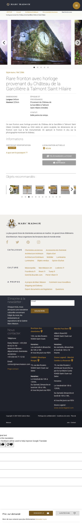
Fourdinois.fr (30, 271)
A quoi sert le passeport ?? (17, 153)
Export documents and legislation (38, 289)
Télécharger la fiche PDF (59, 156)
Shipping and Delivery (33, 286)
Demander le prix (41, 513)
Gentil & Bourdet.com (33, 275)
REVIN (46, 148)
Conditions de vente (63, 416)
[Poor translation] (9, 444)
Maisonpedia (30, 268)
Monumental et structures (50, 12)
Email (33, 301)
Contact (73, 422)
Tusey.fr (52, 271)
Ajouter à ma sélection (67, 513)
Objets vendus (43, 261)
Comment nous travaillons (60, 282)
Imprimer (59, 162)
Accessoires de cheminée (56, 250)
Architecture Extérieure (31, 12)
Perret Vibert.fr (52, 275)
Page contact (13, 369)
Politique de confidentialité (47, 416)
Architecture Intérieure (34, 253)
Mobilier (50, 257)
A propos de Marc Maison (35, 282)
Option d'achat (58, 261)
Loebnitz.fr (59, 268)
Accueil (18, 12)
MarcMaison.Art (45, 268)
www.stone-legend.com (64, 408)
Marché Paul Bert (63, 329)
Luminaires (61, 257)
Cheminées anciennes (34, 250)
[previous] (4, 43)
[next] (78, 43)
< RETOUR (9, 12)
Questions (60, 289)
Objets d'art (51, 253)
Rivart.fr (42, 271)
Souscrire (39, 311)
